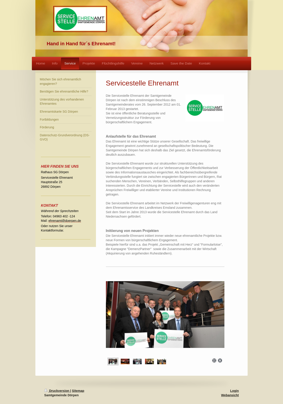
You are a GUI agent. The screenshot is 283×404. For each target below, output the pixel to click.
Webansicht (230, 395)
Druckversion (57, 391)
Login (234, 391)
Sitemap (78, 391)
